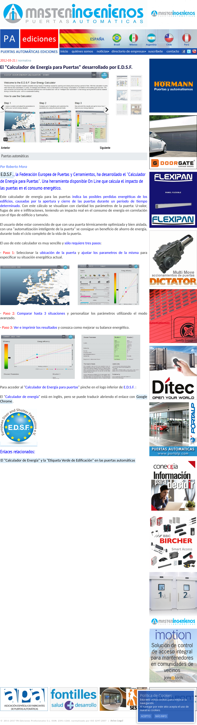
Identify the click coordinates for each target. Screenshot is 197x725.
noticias (103, 51)
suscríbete (155, 51)
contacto (173, 51)
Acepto (146, 716)
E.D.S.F (6, 175)
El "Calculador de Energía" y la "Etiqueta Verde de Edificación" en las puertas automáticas (68, 460)
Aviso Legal (117, 720)
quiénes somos (82, 51)
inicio (64, 51)
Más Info (161, 716)
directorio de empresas (128, 51)
